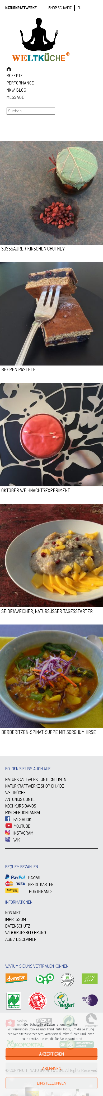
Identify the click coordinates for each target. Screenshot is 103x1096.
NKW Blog (16, 90)
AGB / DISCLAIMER (20, 939)
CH (53, 786)
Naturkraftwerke (20, 7)
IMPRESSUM (15, 919)
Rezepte (15, 75)
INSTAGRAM (19, 833)
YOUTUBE (17, 826)
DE (61, 786)
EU (79, 7)
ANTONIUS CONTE (20, 799)
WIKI (13, 840)
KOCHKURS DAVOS (20, 806)
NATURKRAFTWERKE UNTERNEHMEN (35, 779)
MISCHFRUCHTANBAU (23, 812)
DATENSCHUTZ (17, 926)
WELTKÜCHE (15, 792)
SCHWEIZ (65, 7)
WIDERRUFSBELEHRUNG (25, 932)
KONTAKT (13, 912)
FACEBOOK (18, 819)
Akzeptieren (51, 1054)
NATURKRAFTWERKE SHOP (27, 786)
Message (15, 97)
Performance (20, 83)
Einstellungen (51, 1083)
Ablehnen (51, 1068)
